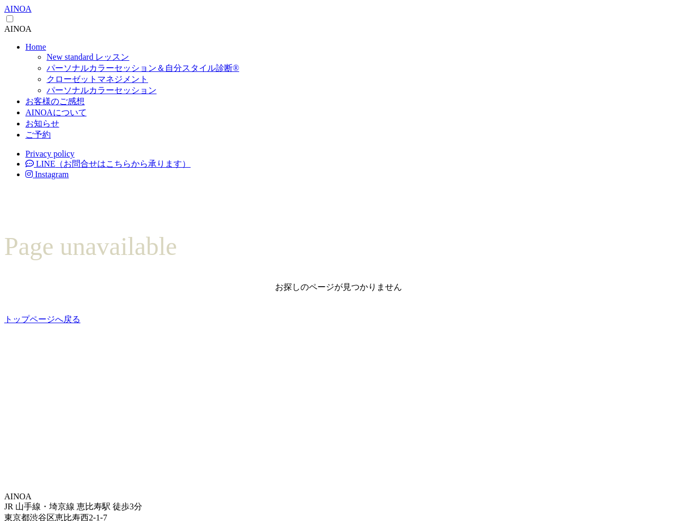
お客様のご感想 (55, 101)
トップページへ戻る (42, 319)
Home (35, 46)
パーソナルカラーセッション (102, 90)
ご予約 (38, 134)
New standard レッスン (88, 56)
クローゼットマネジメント (97, 79)
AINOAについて (56, 112)
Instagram (47, 174)
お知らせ (42, 123)
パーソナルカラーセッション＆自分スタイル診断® (143, 67)
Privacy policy (50, 153)
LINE (107, 163)
